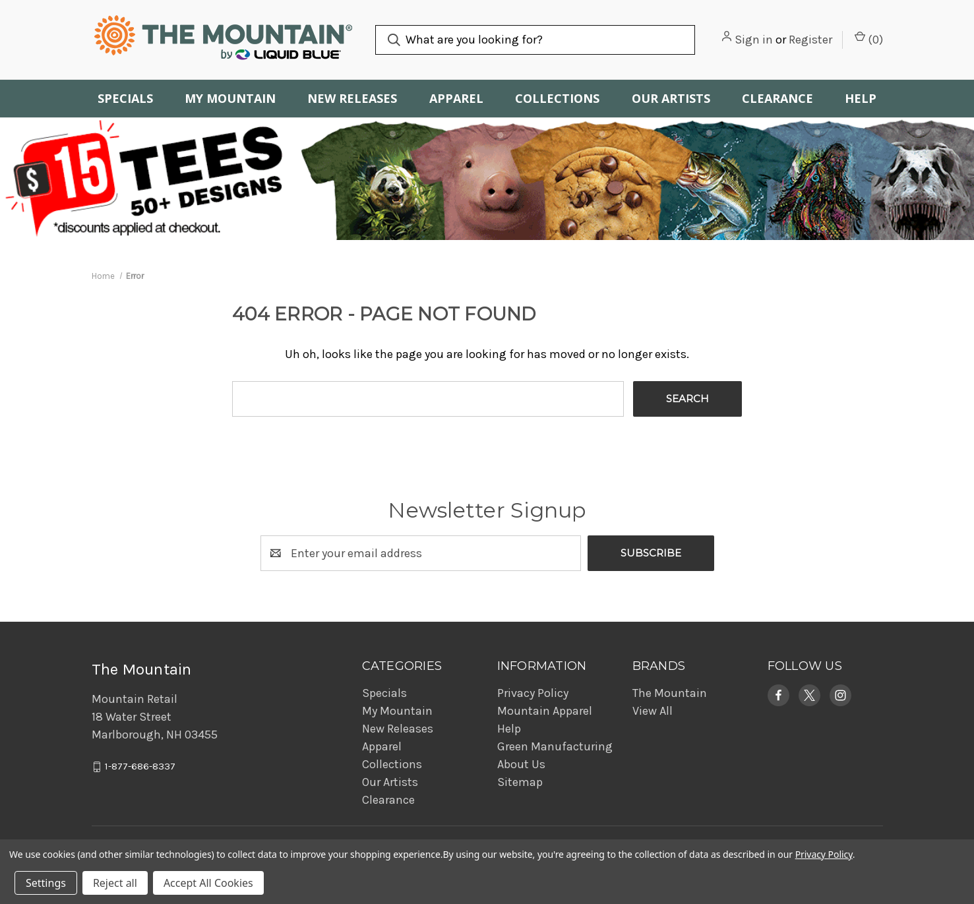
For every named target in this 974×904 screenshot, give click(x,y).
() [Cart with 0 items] (869, 39)
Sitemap (520, 782)
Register (810, 39)
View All (652, 711)
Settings (46, 883)
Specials (125, 98)
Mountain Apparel (544, 711)
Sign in (754, 39)
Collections (557, 98)
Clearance (777, 98)
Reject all (115, 883)
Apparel (456, 98)
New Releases (352, 98)
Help (860, 98)
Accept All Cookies (208, 883)
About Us (521, 764)
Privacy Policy (532, 693)
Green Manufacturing (555, 746)
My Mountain (230, 98)
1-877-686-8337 (140, 767)
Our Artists (671, 98)
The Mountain (669, 693)
